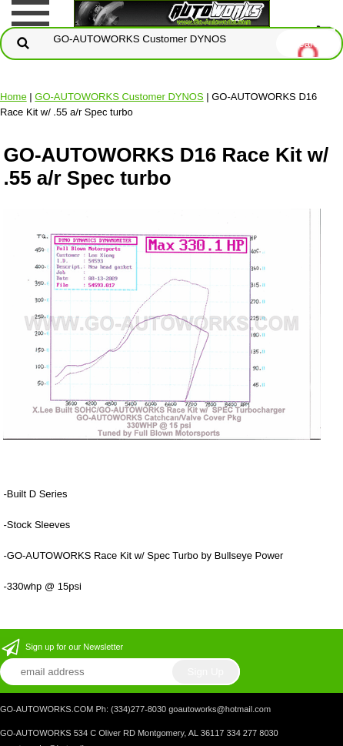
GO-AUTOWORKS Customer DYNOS (119, 96)
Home (13, 96)
